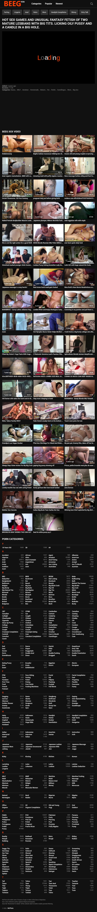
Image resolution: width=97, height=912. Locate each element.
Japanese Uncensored (33, 747)
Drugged (52, 655)
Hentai (51, 718)
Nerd (27, 795)
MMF (27, 776)
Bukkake (75, 601)
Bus (26, 604)
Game (27, 696)
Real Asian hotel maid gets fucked (45, 287)
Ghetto (27, 699)
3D (26, 548)
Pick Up (28, 820)
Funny (74, 687)
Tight (4, 888)
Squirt (27, 864)
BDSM (51, 576)
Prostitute (75, 824)
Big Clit (51, 588)
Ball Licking (53, 579)
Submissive (53, 869)
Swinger (51, 871)
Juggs (74, 749)
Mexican (5, 783)
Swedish (5, 871)
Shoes (4, 855)
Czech (4, 639)
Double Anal (29, 653)
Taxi (50, 881)
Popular (48, 3)
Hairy (4, 715)
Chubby (74, 618)
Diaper (27, 649)
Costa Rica (52, 627)
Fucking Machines (32, 687)
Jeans (74, 747)
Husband (5, 725)
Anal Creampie (30, 560)
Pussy (4, 829)
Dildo (50, 649)
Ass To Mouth (77, 564)
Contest (5, 627)
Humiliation (53, 722)
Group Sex (52, 706)
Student (28, 869)
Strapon (75, 867)
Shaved (28, 853)
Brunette (28, 601)
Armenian (52, 562)
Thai (3, 886)
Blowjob (28, 595)
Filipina (51, 680)
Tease (4, 883)
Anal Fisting (53, 560)
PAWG (4, 815)
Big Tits (51, 590)
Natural (4, 795)
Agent (51, 555)
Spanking (52, 862)
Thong (27, 886)
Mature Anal (53, 781)
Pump (74, 826)
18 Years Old (6, 548)
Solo (50, 860)
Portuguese (6, 824)
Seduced (28, 851)
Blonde (4, 595)
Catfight (5, 616)
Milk (73, 783)
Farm (4, 677)
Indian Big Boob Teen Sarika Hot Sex (46, 510)
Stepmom (5, 867)
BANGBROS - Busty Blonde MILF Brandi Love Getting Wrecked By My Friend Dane (79, 399)
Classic (51, 620)
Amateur (25, 90)
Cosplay (28, 627)
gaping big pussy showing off (43, 465)
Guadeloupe (76, 706)
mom (4, 332)
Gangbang (52, 696)
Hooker (51, 720)
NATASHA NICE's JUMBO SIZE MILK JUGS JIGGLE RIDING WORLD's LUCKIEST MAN (48, 376)
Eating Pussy (6, 663)
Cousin (27, 630)
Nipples (74, 795)
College (5, 625)
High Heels (76, 718)
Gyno (50, 708)
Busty (74, 604)
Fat (48, 90)
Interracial (5, 734)
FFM (3, 675)
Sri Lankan (76, 864)
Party (50, 817)
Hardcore (5, 718)
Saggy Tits (6, 849)
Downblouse (6, 655)
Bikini (74, 590)
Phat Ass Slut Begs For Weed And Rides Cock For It (48, 443)
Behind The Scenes (79, 583)
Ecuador (28, 663)
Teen (27, 883)
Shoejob (75, 853)
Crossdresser (77, 632)
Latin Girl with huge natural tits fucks (77, 265)
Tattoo (27, 881)
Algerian (5, 557)
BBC (3, 576)
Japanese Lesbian (55, 744)
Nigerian (52, 795)
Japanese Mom (7, 747)
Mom (44, 12)
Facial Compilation (78, 675)
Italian (27, 737)
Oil (26, 805)
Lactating (5, 764)
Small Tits (75, 858)
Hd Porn (10, 908)
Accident (5, 555)
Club (50, 623)
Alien (27, 557)
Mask (51, 779)
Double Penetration (79, 653)
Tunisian (5, 893)
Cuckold (5, 634)
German (5, 699)
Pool (50, 822)
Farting (6, 12)
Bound (4, 599)
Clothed (28, 623)
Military (51, 783)
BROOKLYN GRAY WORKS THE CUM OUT (16, 532)
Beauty (51, 583)
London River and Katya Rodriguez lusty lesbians (48, 310)
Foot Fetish (29, 684)
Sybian (4, 874)
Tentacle (75, 883)
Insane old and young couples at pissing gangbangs (79, 154)
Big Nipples (29, 590)
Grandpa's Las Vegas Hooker (12, 443)
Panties (5, 817)
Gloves (74, 701)
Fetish (53, 90)
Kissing (28, 757)
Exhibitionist (29, 668)
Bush (50, 604)
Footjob (51, 684)
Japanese (28, 744)
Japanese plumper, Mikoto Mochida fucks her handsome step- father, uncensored (48, 221)
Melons (74, 781)
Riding (74, 836)
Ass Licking (53, 564)
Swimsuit (28, 871)
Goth (50, 703)
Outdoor (75, 807)
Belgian (5, 586)
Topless (5, 890)
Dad (3, 646)
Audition (5, 567)
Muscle (4, 788)
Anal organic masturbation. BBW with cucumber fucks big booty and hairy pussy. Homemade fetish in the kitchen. (17, 176)
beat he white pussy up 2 (42, 532)
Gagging (5, 696)
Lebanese (28, 766)
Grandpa (75, 703)
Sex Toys (5, 853)
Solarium (28, 860)
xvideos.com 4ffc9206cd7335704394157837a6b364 (79, 198)
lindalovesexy (7, 154)
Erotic (27, 665)
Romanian (29, 839)
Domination (76, 651)
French (4, 687)
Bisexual (5, 592)
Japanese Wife (54, 747)
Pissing (74, 820)
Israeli (4, 737)
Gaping (74, 696)
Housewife (6, 722)
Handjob (52, 715)
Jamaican (5, 744)
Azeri (4, 569)
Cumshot (5, 636)
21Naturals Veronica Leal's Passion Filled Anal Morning (48, 354)
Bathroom (5, 583)
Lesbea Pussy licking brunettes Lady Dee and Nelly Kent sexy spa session (48, 265)
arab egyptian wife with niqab (74, 221)
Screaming (76, 849)
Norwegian (6, 798)
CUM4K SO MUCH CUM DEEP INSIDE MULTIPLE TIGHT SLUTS (79, 376)
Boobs (4, 597)
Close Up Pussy (7, 623)
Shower (51, 855)
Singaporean (76, 855)
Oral (73, 805)
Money (51, 785)
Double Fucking (54, 653)
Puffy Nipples (53, 826)
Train (74, 890)
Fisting (27, 682)
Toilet (51, 888)
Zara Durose (68, 488)
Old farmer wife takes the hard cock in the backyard (17, 399)
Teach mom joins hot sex (73, 421)
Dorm (4, 653)
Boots (27, 597)
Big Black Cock (54, 586)
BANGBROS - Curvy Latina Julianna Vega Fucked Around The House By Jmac (17, 310)
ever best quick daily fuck (73, 243)
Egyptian (52, 663)
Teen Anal (52, 883)
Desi (3, 649)
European (75, 665)
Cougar (74, 627)
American (75, 557)
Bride (74, 599)
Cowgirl (51, 630)
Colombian (29, 625)
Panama (75, 815)
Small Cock (53, 858)
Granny (4, 706)
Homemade (34, 90)
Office (4, 805)
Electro (74, 663)
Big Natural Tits (7, 590)
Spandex (5, 862)
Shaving (51, 853)
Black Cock (76, 592)
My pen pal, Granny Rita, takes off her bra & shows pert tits (79, 443)
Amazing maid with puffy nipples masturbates (48, 176)
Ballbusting (76, 579)
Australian (52, 567)
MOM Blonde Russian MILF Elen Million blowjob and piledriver (48, 243)
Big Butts (28, 588)
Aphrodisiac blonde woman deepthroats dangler (79, 354)
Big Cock (75, 588)
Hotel (74, 720)
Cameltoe (75, 611)
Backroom (29, 579)
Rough (51, 839)
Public (4, 826)
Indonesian (29, 732)
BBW (27, 576)
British (4, 601)
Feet (73, 677)
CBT (3, 611)
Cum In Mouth (54, 634)
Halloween (29, 715)
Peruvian (75, 817)
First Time (5, 682)
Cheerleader (6, 618)
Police (4, 822)
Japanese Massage (79, 744)
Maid (4, 779)
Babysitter (5, 579)
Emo (3, 665)
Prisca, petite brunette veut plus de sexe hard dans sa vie (79, 465)
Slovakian (28, 858)
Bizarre (28, 592)
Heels (27, 718)
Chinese (51, 618)
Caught (28, 616)
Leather (5, 766)
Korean (74, 757)
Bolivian (51, 595)
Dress (27, 655)
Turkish (28, 893)
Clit (73, 620)
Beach (27, 583)
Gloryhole (52, 701)
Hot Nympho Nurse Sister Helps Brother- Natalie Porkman (48, 332)
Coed (74, 623)
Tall (3, 881)
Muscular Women (31, 788)
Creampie (75, 630)
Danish (51, 646)
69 (49, 548)
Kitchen (51, 757)
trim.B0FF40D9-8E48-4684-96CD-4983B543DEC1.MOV (17, 376)
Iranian (51, 734)
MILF (19, 90)
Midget (28, 783)
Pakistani (52, 815)
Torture (28, 890)
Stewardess (29, 867)
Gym (27, 708)
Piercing (52, 820)
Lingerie (17, 12)
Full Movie (52, 687)
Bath (73, 581)
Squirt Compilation (55, 864)
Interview (28, 734)
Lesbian (51, 766)
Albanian (75, 555)
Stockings (52, 867)
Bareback (52, 581)
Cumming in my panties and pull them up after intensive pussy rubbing (79, 310)
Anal (26, 12)
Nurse (51, 798)
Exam (4, 668)
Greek (27, 706)
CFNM (27, 611)
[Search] (91, 3)
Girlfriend (52, 699)
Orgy (50, 807)
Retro (35, 12)
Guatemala (6, 708)
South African (77, 860)
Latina (51, 764)
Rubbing (5, 841)
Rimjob (4, 839)
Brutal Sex (52, 601)
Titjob (27, 888)
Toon (74, 888)
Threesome (53, 886)
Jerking (5, 749)
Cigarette (5, 620)
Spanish (28, 862)
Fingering (75, 680)
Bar (26, 581)
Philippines (6, 820)
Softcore (5, 860)
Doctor (4, 651)
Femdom (5, 680)
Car (26, 614)
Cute (73, 636)
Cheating (75, 616)
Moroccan (75, 785)
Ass (26, 564)
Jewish (28, 749)
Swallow (75, 869)
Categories (36, 3)
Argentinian (29, 562)
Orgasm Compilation (32, 807)
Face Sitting (29, 675)
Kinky (4, 757)
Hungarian (75, 722)
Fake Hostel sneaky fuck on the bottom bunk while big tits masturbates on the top (48, 421)
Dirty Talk (84, 12)
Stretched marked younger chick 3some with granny (17, 265)
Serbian (74, 851)
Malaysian (29, 779)
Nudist (27, 798)
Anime (74, 560)
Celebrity (52, 616)
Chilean (28, 618)
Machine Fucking (78, 776)
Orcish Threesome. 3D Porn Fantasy (15, 198)
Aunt (27, 567)
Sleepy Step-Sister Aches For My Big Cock (17, 465)
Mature (42, 90)
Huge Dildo (29, 722)
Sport (4, 864)
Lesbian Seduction (78, 766)
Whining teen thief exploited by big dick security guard (79, 510)
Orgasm (5, 807)
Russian (28, 841)
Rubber (74, 839)
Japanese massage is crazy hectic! (14, 287)
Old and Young (54, 805)
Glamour (5, 701)
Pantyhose (29, 817)
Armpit (74, 562)
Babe (74, 576)
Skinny (73, 12)
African (28, 555)
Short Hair (29, 855)
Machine (52, 776)
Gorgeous (28, 703)
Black (51, 592)
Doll (50, 651)
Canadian (5, 614)
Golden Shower (7, 703)
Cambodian (53, 611)
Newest (59, 3)
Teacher (75, 881)
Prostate (52, 824)
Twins (51, 893)
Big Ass (75, 90)
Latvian (74, 764)
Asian (4, 564)
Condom (75, 625)
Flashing (52, 682)
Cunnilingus (61, 90)
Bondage (75, 595)
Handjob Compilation (58, 12)
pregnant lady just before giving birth (46, 198)
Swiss (74, 871)
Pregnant (28, 824)
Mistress (5, 785)
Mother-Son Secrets (9, 510)
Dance (27, 646)
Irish (73, 734)
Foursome (75, 684)
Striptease (5, 869)
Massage (75, 779)
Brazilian (52, 599)
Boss (50, 597)
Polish (27, 822)
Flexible (75, 682)
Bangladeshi (6, 581)
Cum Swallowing (78, 634)
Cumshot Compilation (33, 636)
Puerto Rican (30, 826)
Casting (74, 614)
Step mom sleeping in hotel (43, 399)
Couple (4, 630)
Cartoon (51, 614)
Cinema (28, 620)
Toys (50, 890)
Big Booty (5, 588)
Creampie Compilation (10, 632)
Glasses (28, 701)
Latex (27, 764)
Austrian (75, 567)
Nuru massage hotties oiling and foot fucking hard (79, 176)
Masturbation (7, 781)
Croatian (52, 632)
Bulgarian (5, 604)
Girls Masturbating (78, 699)
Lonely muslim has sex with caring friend (16, 488)
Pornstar (75, 822)
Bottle (74, 597)
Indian (4, 732)
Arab (3, 562)
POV (27, 815)
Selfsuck (52, 851)
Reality (4, 836)
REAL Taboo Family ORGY (11, 421)
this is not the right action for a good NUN (17, 243)
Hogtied (5, 720)
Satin (27, 849)
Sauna (13, 90)
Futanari (5, 689)
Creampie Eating (31, 632)
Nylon (74, 798)
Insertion (52, 732)
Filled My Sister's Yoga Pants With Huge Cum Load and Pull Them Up (17, 354)
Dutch (74, 655)
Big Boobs (75, 586)
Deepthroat (76, 646)
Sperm (74, 862)
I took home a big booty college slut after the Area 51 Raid (79, 332)
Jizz (50, 749)
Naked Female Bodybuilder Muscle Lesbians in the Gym (17, 221)
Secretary (5, 851)
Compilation (53, 625)
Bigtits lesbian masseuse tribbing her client (48, 154)
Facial (51, 675)
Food (4, 684)
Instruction (76, 732)
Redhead (28, 836)
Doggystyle (29, 651)
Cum (27, 634)
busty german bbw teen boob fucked (46, 488)
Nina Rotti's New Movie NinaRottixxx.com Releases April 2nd (79, 287)
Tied (73, 886)
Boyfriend (28, 599)
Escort (51, 665)
